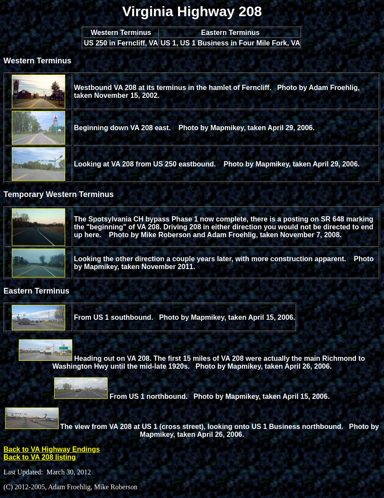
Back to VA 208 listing (39, 457)
